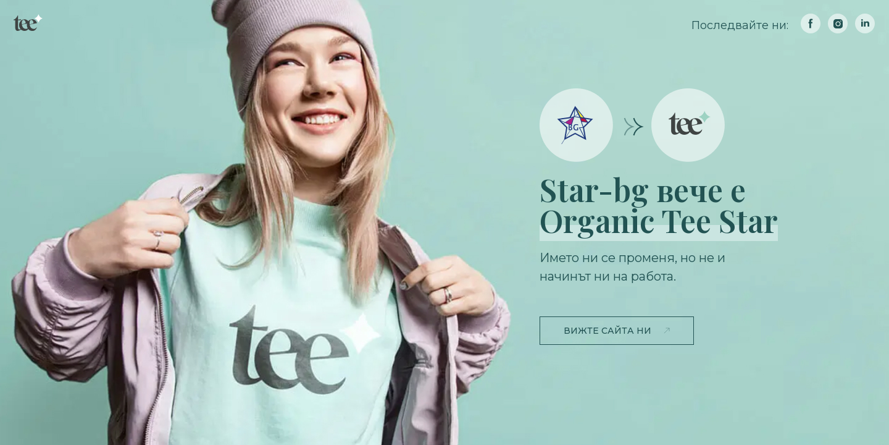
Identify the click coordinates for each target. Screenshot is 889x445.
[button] (617, 330)
